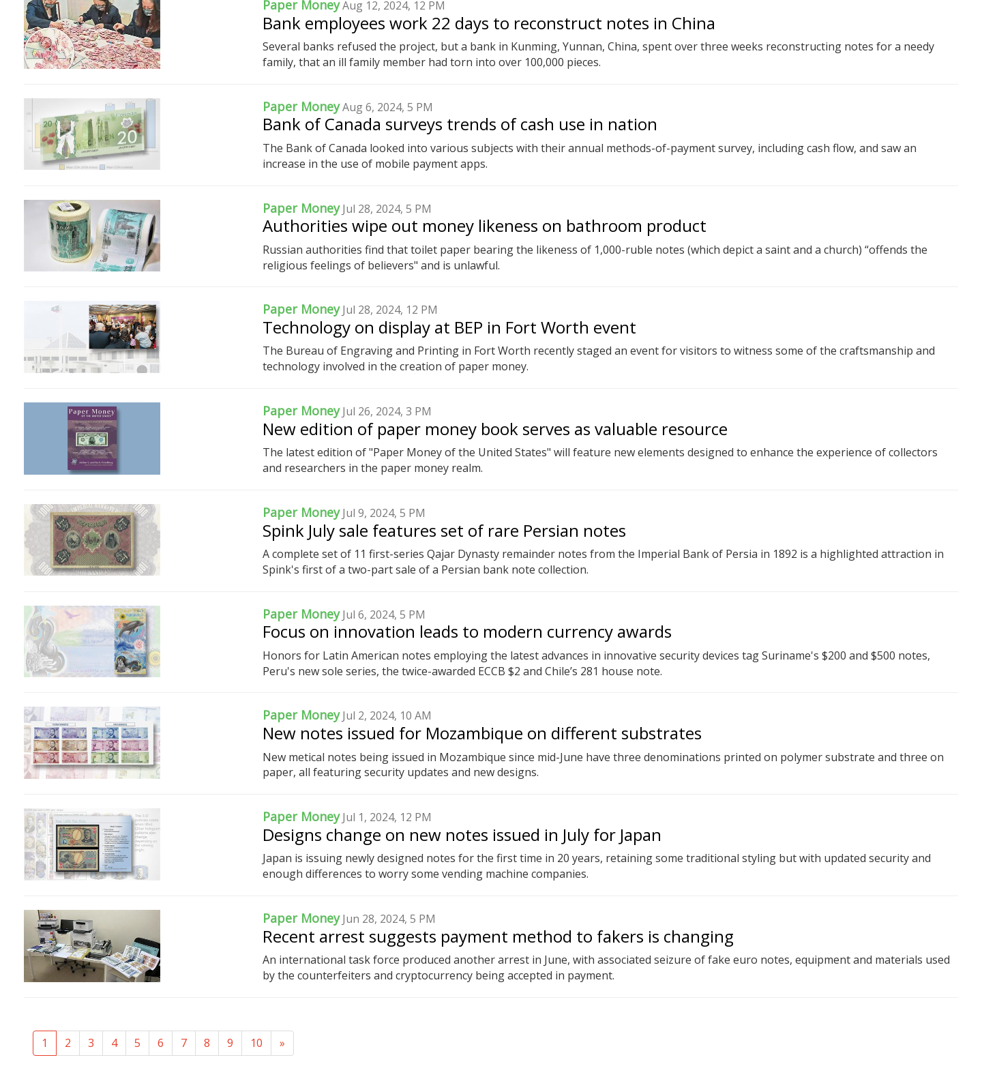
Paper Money (301, 106)
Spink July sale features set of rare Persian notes (444, 530)
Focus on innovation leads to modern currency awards (467, 631)
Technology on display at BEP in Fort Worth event (449, 327)
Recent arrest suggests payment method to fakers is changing (498, 936)
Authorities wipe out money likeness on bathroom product (484, 225)
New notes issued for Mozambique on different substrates (482, 733)
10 (256, 1042)
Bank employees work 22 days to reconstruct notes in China (489, 23)
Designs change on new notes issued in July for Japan (462, 834)
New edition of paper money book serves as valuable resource (495, 428)
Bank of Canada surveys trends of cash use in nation (460, 124)
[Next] (282, 1043)
